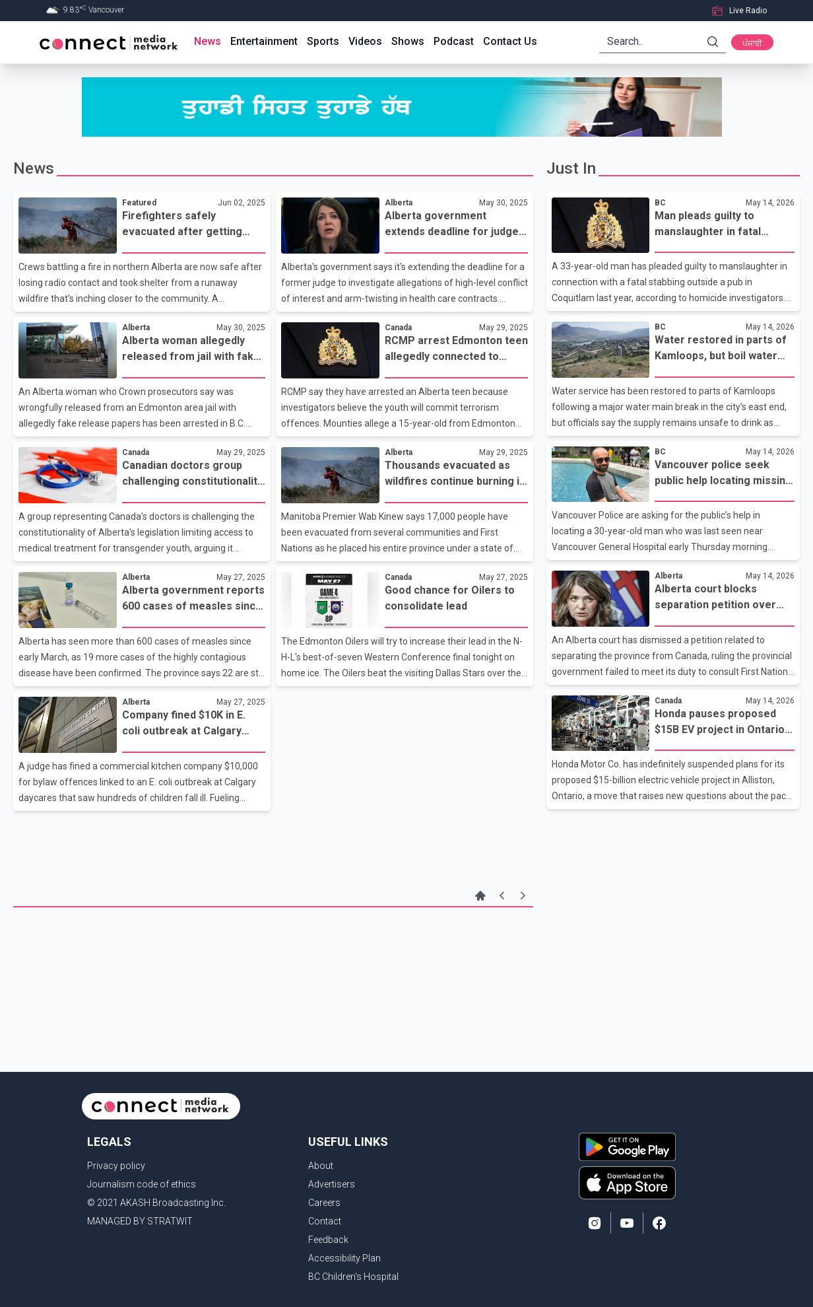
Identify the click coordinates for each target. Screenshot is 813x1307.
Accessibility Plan (344, 1258)
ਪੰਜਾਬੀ (752, 43)
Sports (323, 41)
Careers (324, 1202)
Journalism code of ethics (141, 1184)
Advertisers (331, 1184)
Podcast (454, 41)
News (207, 41)
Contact (324, 1221)
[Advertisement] (273, 950)
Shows (407, 41)
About (320, 1165)
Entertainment (264, 41)
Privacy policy (116, 1165)
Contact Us (510, 41)
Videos (365, 41)
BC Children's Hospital (353, 1276)
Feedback (328, 1239)
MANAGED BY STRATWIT (140, 1221)
